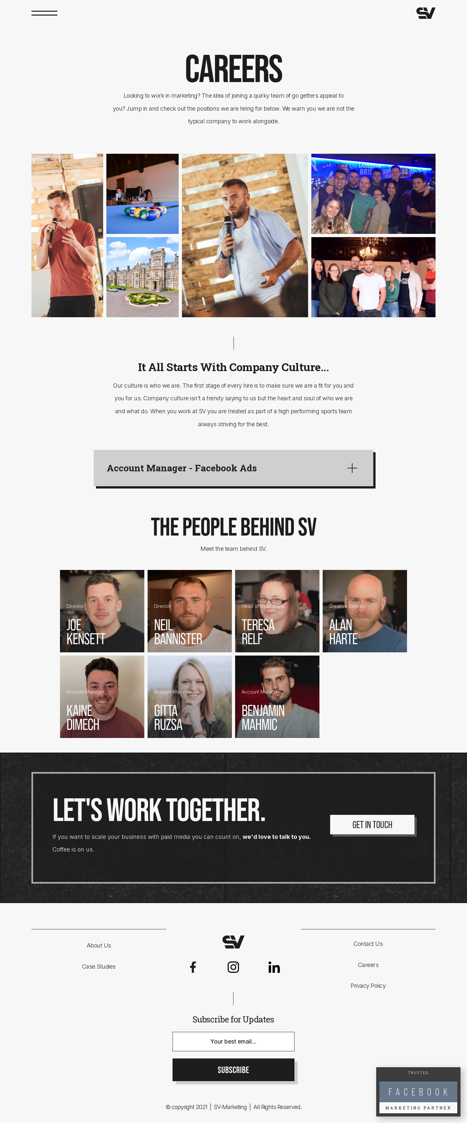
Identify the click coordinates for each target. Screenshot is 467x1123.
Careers (368, 964)
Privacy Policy (368, 985)
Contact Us (368, 943)
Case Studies (99, 966)
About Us (99, 945)
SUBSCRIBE (233, 1070)
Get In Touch (372, 824)
